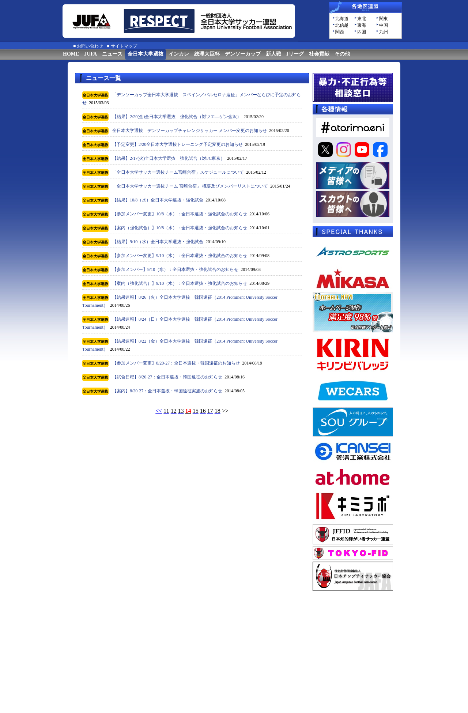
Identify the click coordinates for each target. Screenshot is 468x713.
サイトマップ (124, 46)
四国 (361, 31)
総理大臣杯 (207, 54)
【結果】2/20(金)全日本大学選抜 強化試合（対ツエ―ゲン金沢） (176, 116)
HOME (71, 54)
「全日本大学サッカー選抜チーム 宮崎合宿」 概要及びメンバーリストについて (190, 186)
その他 (342, 54)
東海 (361, 25)
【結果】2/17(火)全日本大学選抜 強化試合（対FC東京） (168, 158)
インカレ (179, 54)
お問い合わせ (90, 46)
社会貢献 (319, 54)
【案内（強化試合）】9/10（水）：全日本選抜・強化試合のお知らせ (179, 283)
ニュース (112, 54)
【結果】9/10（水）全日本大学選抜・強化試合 (157, 241)
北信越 (341, 25)
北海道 (341, 18)
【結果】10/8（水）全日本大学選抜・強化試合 (157, 200)
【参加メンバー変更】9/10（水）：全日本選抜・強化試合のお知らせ (179, 255)
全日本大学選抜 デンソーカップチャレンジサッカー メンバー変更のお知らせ (189, 130)
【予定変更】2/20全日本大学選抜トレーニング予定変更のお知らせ (177, 144)
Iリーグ (294, 54)
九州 (383, 31)
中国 (383, 25)
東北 (361, 18)
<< (158, 411)
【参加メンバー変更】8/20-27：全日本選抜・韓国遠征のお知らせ (176, 363)
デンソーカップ (243, 54)
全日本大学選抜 (145, 54)
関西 (339, 31)
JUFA (90, 54)
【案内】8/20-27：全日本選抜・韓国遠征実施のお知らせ (167, 390)
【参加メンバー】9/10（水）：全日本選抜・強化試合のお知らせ (175, 269)
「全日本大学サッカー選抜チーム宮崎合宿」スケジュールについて (178, 172)
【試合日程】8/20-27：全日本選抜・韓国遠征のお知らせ (167, 377)
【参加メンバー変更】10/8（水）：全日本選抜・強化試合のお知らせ (179, 213)
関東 (383, 18)
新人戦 (273, 54)
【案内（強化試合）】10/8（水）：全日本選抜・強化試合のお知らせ (179, 227)
